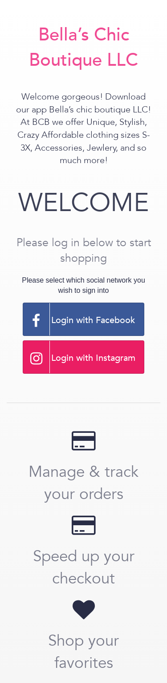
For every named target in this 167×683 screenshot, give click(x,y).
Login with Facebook (79, 319)
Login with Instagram (79, 357)
